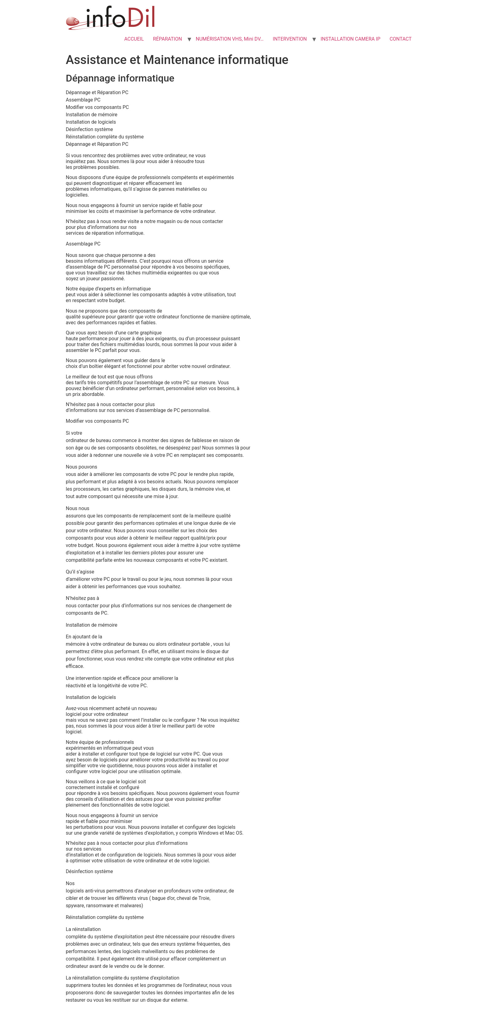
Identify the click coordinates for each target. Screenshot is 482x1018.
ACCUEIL (134, 39)
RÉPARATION (167, 39)
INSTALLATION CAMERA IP (350, 39)
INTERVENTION (290, 39)
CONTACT (400, 39)
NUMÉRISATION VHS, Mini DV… (230, 39)
